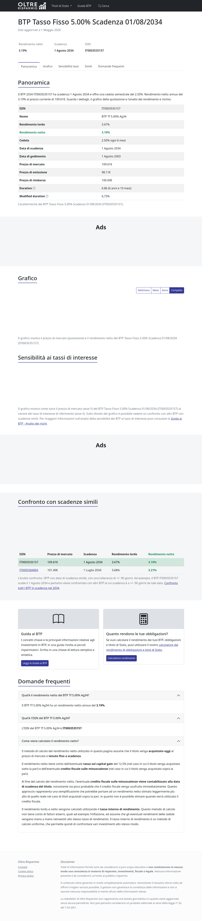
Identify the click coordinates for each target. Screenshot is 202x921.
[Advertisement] (101, 241)
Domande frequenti (111, 66)
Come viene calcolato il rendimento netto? (50, 741)
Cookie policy (26, 871)
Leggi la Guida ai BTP (35, 663)
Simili (88, 66)
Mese (156, 290)
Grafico (47, 66)
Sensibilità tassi (69, 66)
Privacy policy (26, 875)
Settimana (144, 290)
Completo (176, 290)
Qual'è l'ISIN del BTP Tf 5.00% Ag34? (46, 718)
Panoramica (29, 66)
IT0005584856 (29, 570)
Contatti (22, 867)
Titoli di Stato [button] (61, 6)
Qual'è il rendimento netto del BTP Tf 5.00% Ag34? (55, 695)
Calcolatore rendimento (121, 658)
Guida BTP (84, 6)
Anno (165, 290)
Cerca (103, 5)
